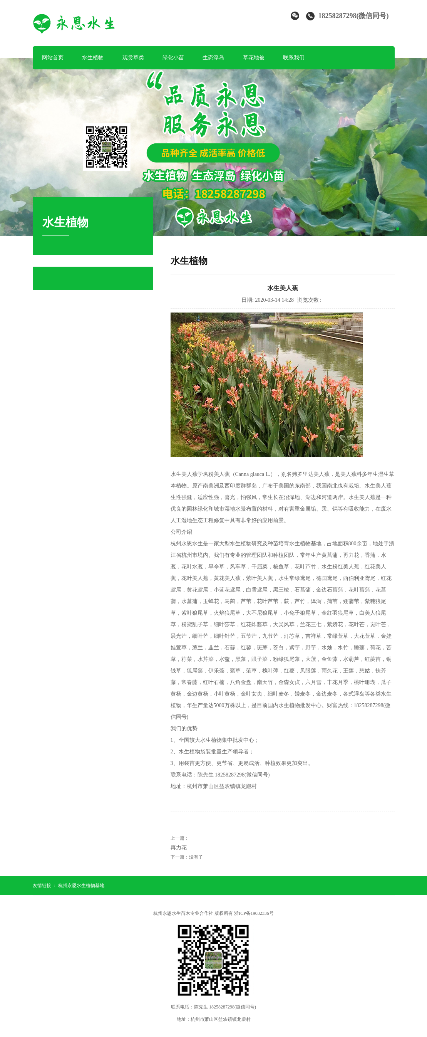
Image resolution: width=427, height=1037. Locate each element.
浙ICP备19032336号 (254, 913)
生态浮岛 (213, 58)
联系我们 (294, 58)
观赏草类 (133, 58)
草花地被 (254, 58)
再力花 (179, 847)
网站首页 (53, 58)
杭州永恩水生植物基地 (81, 885)
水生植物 (93, 58)
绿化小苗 (173, 58)
